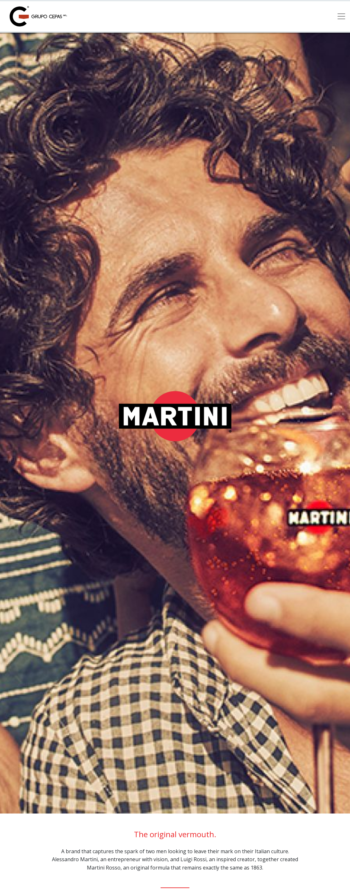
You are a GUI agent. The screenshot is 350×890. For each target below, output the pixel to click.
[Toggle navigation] (341, 16)
